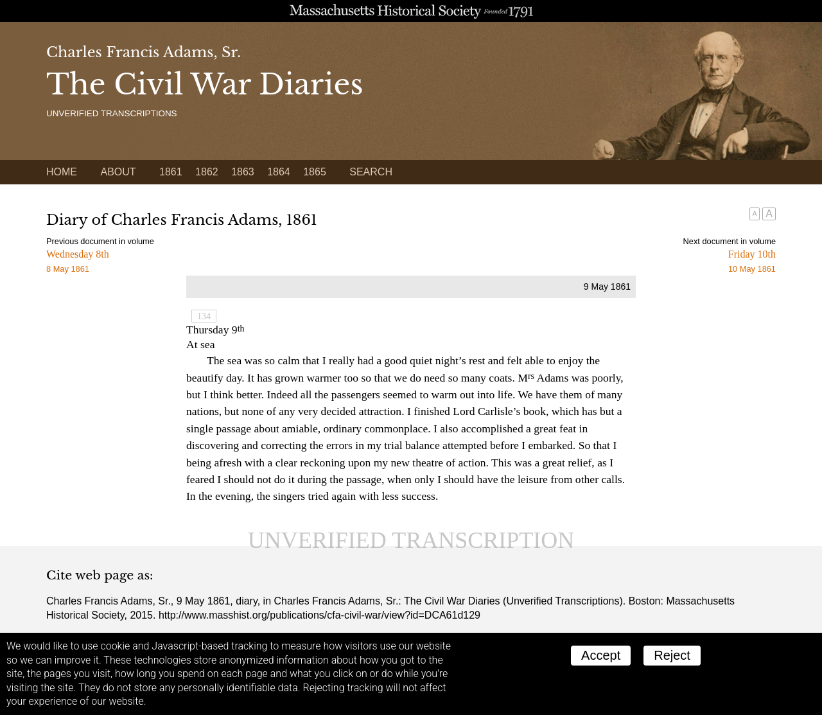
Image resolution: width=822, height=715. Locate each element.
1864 (278, 171)
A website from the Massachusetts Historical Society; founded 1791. (411, 11)
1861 (170, 171)
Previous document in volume (100, 241)
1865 (314, 171)
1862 (206, 171)
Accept (600, 655)
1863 (242, 171)
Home (61, 171)
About (118, 171)
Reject (672, 655)
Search (370, 171)
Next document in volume (729, 241)
